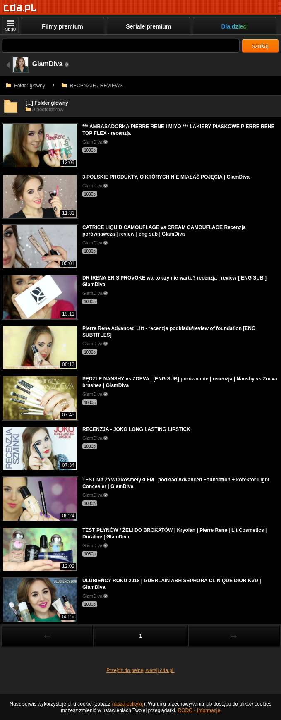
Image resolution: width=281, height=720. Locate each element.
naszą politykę (128, 704)
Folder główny (25, 86)
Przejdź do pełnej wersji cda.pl (140, 670)
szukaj (260, 46)
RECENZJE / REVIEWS (92, 86)
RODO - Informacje (199, 710)
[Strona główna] (20, 8)
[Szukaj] (121, 46)
